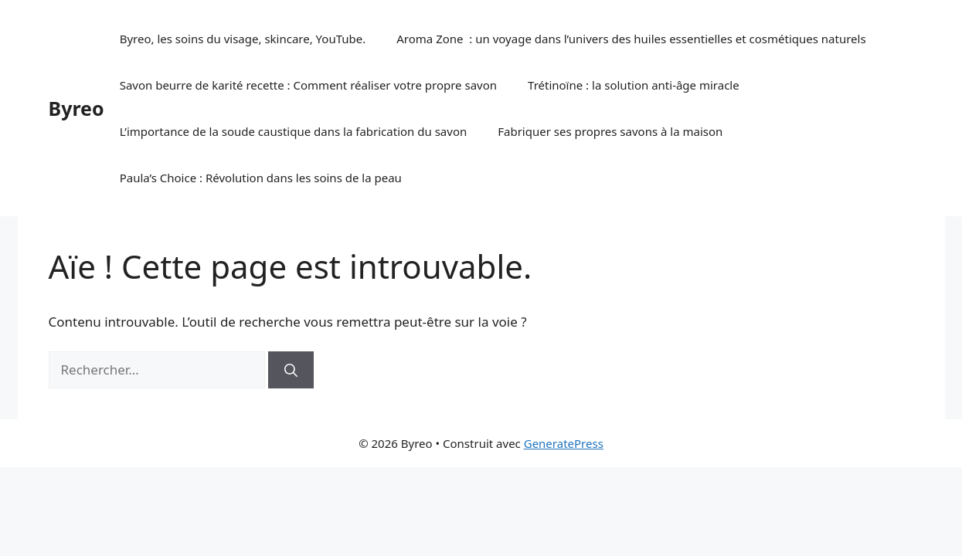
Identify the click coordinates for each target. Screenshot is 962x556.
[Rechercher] (291, 369)
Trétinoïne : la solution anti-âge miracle (633, 85)
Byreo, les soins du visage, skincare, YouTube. (243, 38)
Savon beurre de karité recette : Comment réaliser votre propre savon (308, 85)
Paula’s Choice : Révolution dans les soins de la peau (261, 177)
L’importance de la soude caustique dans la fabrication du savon (293, 131)
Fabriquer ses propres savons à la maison (610, 131)
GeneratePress (563, 443)
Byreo (76, 108)
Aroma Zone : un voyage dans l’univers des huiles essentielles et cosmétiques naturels (630, 38)
